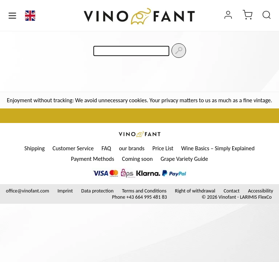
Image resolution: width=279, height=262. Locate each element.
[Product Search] (267, 15)
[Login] (228, 15)
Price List (162, 148)
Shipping (34, 148)
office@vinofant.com (27, 191)
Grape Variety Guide (184, 158)
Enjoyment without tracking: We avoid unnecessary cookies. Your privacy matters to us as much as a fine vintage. (139, 100)
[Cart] (247, 15)
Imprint (65, 191)
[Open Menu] (12, 16)
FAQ (106, 148)
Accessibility (260, 191)
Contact (232, 191)
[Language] (30, 15)
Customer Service (73, 148)
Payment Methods (92, 158)
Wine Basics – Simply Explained (218, 148)
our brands (131, 148)
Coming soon (137, 158)
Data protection (97, 191)
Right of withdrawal (195, 191)
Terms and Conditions (144, 191)
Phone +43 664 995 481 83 (139, 197)
